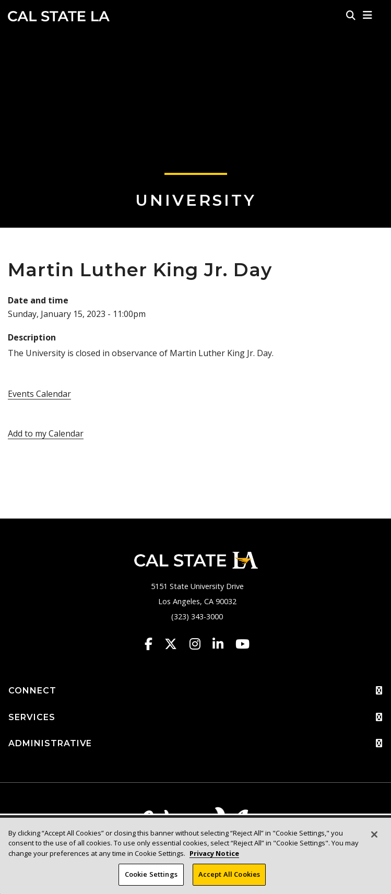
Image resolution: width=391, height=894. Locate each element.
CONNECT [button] (195, 691)
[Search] (351, 15)
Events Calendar (39, 393)
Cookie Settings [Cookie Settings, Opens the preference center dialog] (151, 874)
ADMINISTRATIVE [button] (195, 743)
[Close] (374, 834)
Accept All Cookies (229, 874)
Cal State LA (59, 16)
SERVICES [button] (195, 717)
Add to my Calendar (46, 433)
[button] (368, 15)
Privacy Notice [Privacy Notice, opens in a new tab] (214, 853)
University (195, 200)
